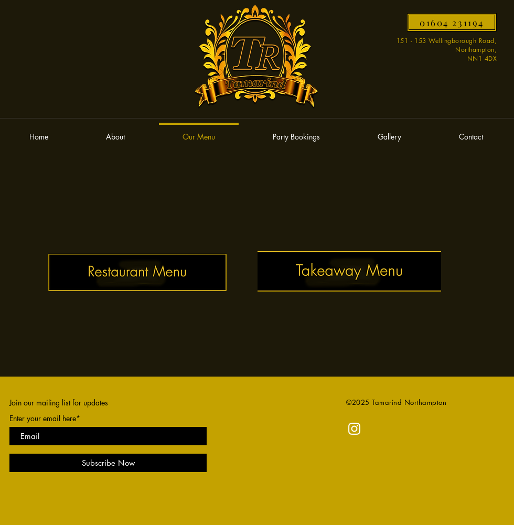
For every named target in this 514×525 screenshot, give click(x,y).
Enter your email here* (44, 418)
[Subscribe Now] (108, 463)
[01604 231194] (452, 22)
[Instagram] (354, 429)
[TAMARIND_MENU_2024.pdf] (137, 273)
